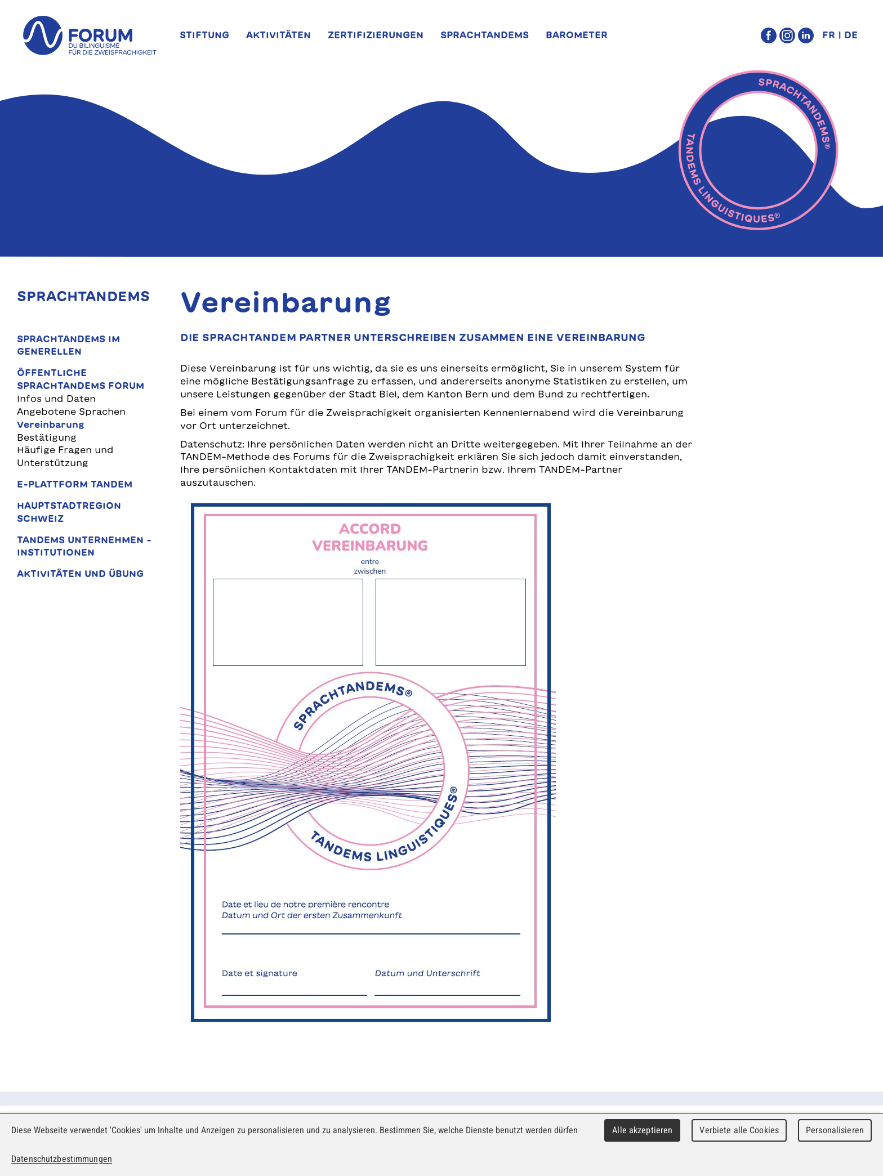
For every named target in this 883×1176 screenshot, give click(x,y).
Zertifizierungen (375, 34)
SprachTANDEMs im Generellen (68, 345)
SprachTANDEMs (484, 34)
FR (828, 34)
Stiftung (204, 34)
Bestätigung (47, 437)
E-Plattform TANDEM (74, 484)
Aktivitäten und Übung (80, 573)
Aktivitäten (278, 34)
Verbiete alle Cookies (739, 1130)
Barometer (577, 34)
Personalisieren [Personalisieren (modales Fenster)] (835, 1130)
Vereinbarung (50, 424)
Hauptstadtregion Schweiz (69, 512)
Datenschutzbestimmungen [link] (61, 1158)
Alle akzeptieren (642, 1130)
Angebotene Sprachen (71, 411)
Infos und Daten (56, 398)
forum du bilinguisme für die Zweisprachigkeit (89, 35)
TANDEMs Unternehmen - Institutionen (84, 546)
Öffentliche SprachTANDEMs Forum (80, 379)
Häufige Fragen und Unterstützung (65, 456)
